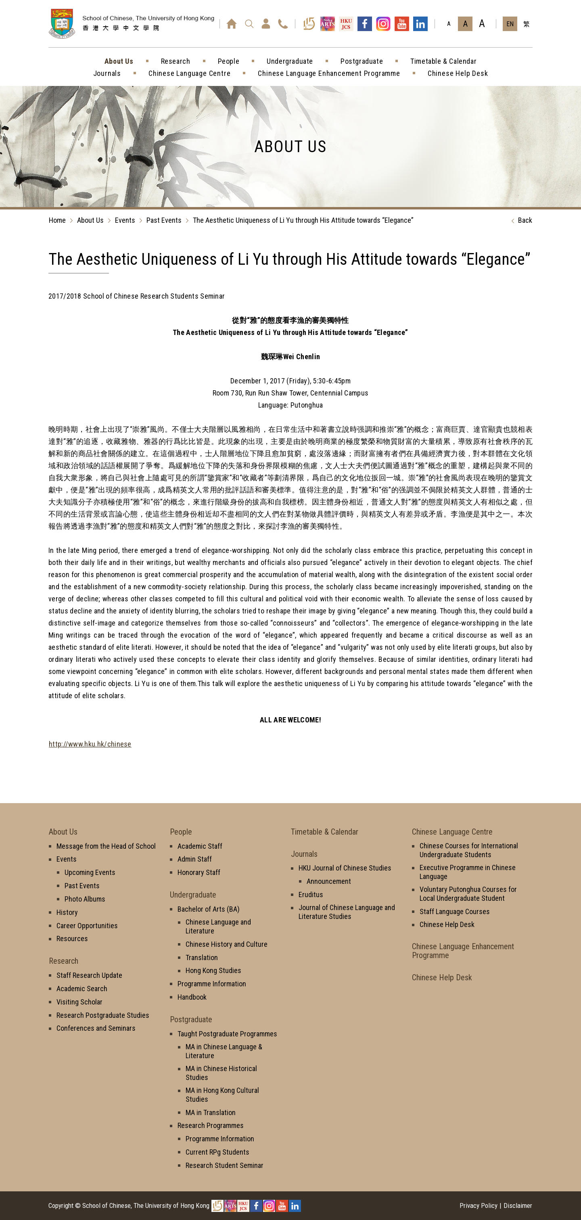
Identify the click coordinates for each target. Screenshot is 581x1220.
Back (520, 221)
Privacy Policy (478, 1205)
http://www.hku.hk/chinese (90, 744)
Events (125, 220)
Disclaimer (518, 1205)
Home (57, 220)
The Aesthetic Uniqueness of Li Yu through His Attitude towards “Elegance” (303, 220)
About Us (90, 220)
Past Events (164, 220)
